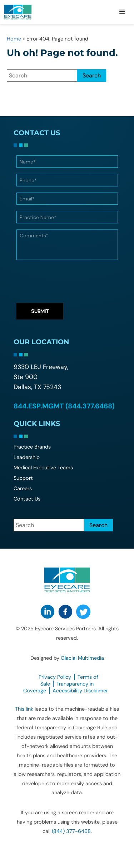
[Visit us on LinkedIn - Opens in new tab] (47, 612)
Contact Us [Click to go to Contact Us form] (27, 499)
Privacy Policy (55, 677)
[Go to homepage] (27, 12)
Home (14, 38)
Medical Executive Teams (43, 467)
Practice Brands (32, 447)
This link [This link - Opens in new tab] (24, 709)
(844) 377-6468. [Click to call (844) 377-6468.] (72, 831)
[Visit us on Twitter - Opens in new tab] (83, 612)
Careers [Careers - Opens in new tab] (23, 488)
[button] (122, 12)
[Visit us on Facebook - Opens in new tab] (65, 612)
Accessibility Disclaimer (80, 690)
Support (23, 478)
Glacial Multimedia (82, 658)
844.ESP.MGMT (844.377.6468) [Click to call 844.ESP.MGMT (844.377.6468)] (64, 406)
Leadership (27, 457)
